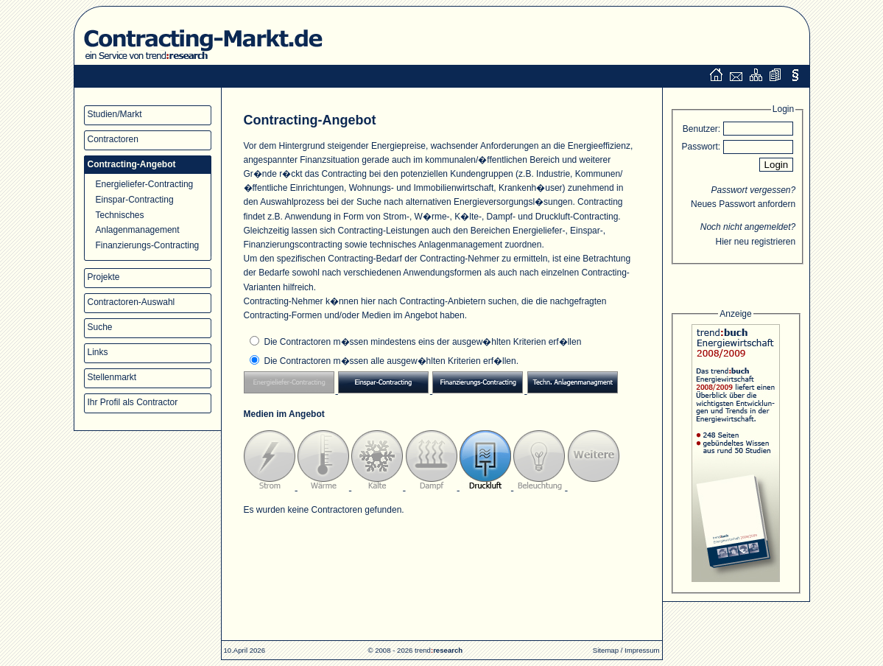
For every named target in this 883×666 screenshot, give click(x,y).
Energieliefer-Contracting (145, 184)
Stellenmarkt (112, 377)
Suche (100, 327)
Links (98, 352)
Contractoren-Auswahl (131, 302)
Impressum (642, 650)
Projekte (104, 277)
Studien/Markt (115, 114)
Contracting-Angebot (132, 164)
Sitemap (606, 650)
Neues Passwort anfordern (743, 204)
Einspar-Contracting (135, 199)
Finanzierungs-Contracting (148, 245)
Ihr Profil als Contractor (133, 402)
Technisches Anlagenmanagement (138, 222)
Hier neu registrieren (755, 241)
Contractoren (113, 139)
